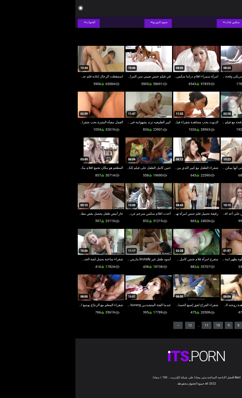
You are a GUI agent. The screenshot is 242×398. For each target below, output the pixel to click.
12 (115, 325)
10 (143, 325)
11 (131, 325)
